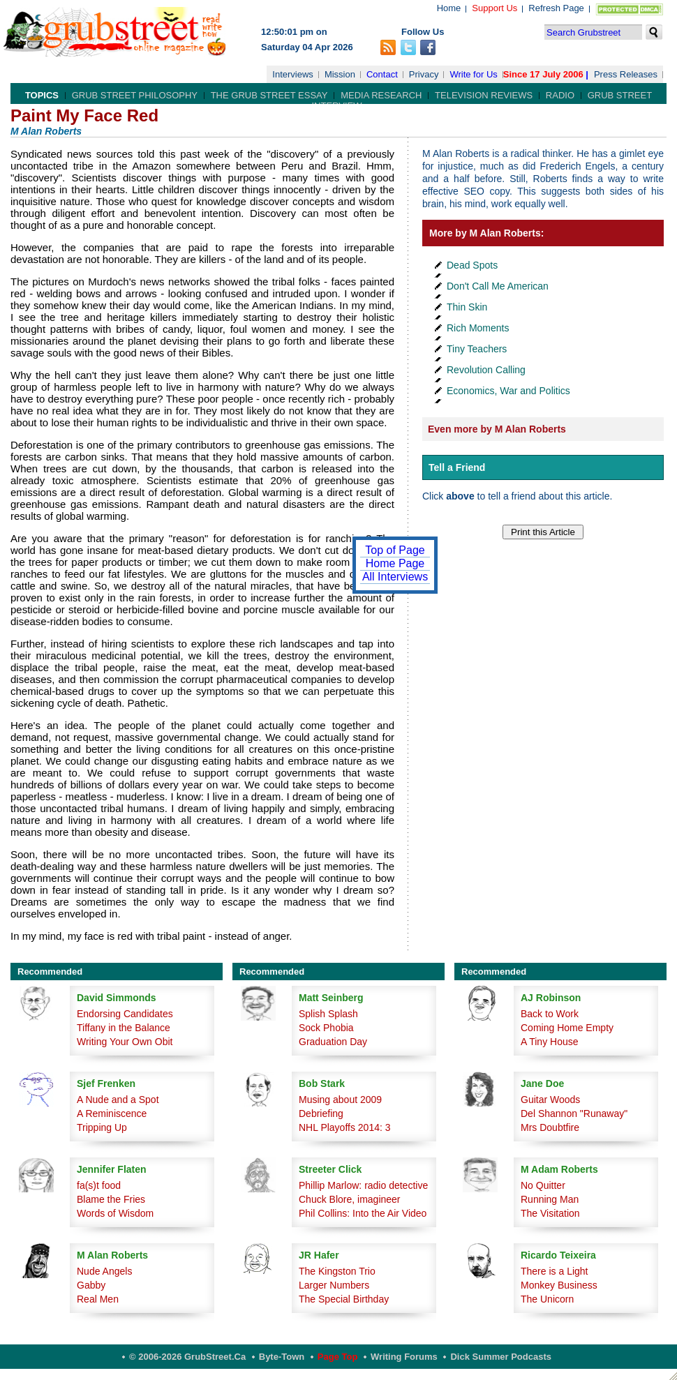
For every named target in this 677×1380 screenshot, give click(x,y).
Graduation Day (333, 1041)
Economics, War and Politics (508, 390)
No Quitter (543, 1185)
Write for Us (473, 74)
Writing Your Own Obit (124, 1041)
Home (449, 8)
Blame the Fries (111, 1199)
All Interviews (395, 577)
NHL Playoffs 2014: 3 (345, 1127)
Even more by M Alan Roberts (497, 429)
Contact (382, 74)
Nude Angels (104, 1271)
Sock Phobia (326, 1027)
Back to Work (550, 1013)
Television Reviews (484, 95)
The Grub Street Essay (269, 95)
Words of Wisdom (115, 1213)
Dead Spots (472, 265)
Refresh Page (556, 8)
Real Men (98, 1299)
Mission (340, 74)
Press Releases (625, 74)
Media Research (381, 95)
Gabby (91, 1285)
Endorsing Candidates (125, 1013)
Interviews (292, 74)
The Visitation (550, 1213)
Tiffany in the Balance (123, 1027)
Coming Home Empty (567, 1027)
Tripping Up (102, 1127)
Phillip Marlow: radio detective (363, 1185)
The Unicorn (547, 1299)
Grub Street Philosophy (135, 95)
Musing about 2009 (340, 1099)
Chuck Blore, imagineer (350, 1199)
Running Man (550, 1199)
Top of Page (394, 550)
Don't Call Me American (498, 286)
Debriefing (321, 1113)
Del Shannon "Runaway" (574, 1113)
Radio (560, 95)
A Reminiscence (112, 1113)
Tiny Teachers (477, 348)
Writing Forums (404, 1356)
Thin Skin (467, 307)
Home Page (395, 563)
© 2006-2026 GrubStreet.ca (187, 1356)
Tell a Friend (457, 467)
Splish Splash (328, 1013)
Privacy (424, 74)
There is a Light (554, 1271)
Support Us (494, 8)
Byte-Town (281, 1356)
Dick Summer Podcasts (500, 1356)
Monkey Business (559, 1285)
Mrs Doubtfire (550, 1127)
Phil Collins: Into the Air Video (362, 1213)
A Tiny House (550, 1041)
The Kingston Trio (337, 1271)
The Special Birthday (344, 1299)
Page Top (338, 1356)
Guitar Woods (550, 1099)
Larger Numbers (334, 1285)
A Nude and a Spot (118, 1099)
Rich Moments (478, 327)
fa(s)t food (99, 1185)
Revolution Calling (486, 369)
